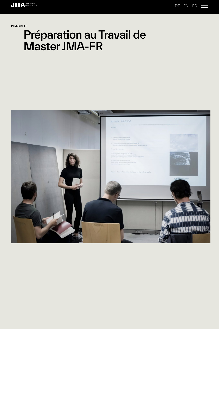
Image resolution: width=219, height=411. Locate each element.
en (186, 6)
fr (194, 6)
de (177, 6)
